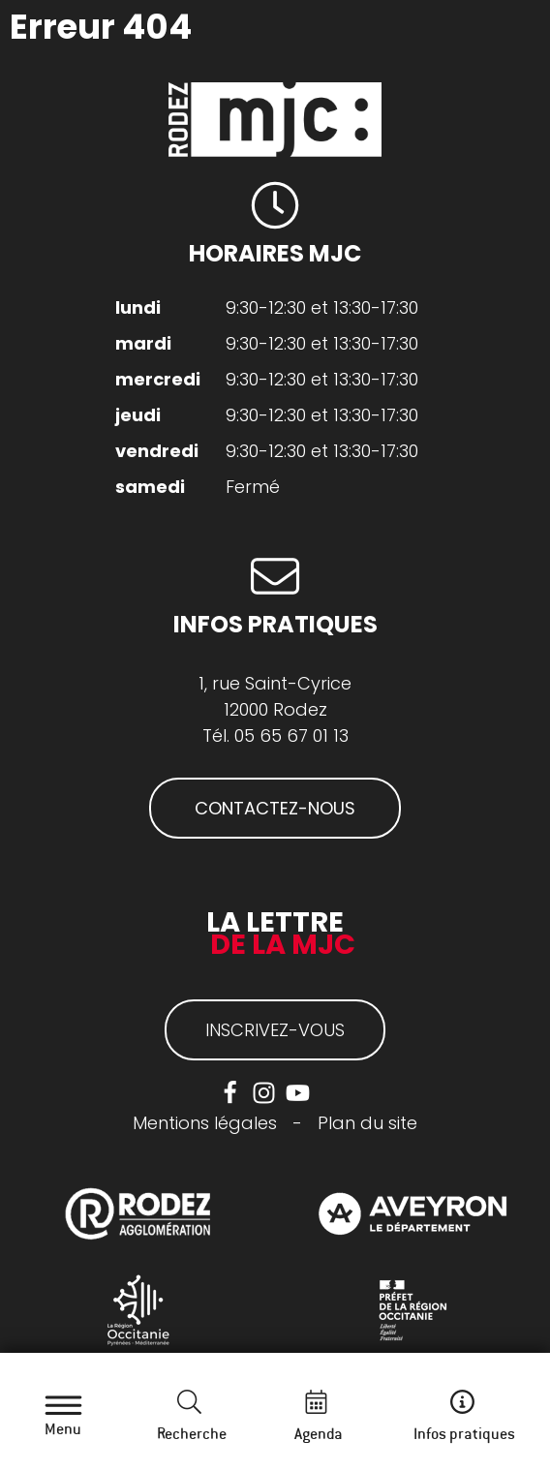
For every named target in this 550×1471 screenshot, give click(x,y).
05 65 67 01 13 (291, 735)
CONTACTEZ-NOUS (275, 808)
